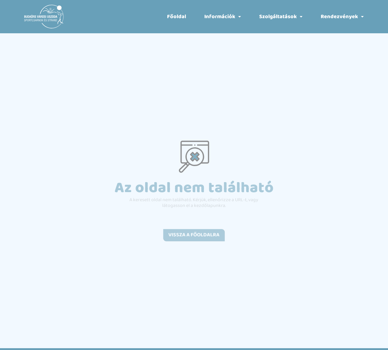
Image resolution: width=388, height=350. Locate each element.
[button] (222, 16)
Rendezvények (342, 16)
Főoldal (176, 16)
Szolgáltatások (281, 16)
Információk (222, 16)
